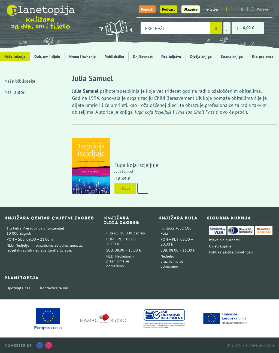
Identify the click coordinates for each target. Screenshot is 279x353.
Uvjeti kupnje (220, 246)
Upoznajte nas (18, 288)
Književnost (143, 56)
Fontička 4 (169, 228)
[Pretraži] (216, 28)
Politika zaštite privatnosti (231, 252)
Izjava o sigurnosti (224, 239)
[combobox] (175, 28)
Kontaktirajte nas (54, 288)
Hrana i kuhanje (82, 56)
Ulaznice (191, 9)
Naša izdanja (14, 56)
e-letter (214, 9)
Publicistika (114, 56)
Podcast (168, 9)
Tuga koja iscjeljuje (136, 165)
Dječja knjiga (201, 56)
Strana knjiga (232, 56)
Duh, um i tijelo (47, 56)
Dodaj (125, 188)
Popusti (147, 9)
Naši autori (15, 92)
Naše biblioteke (19, 81)
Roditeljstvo (171, 56)
